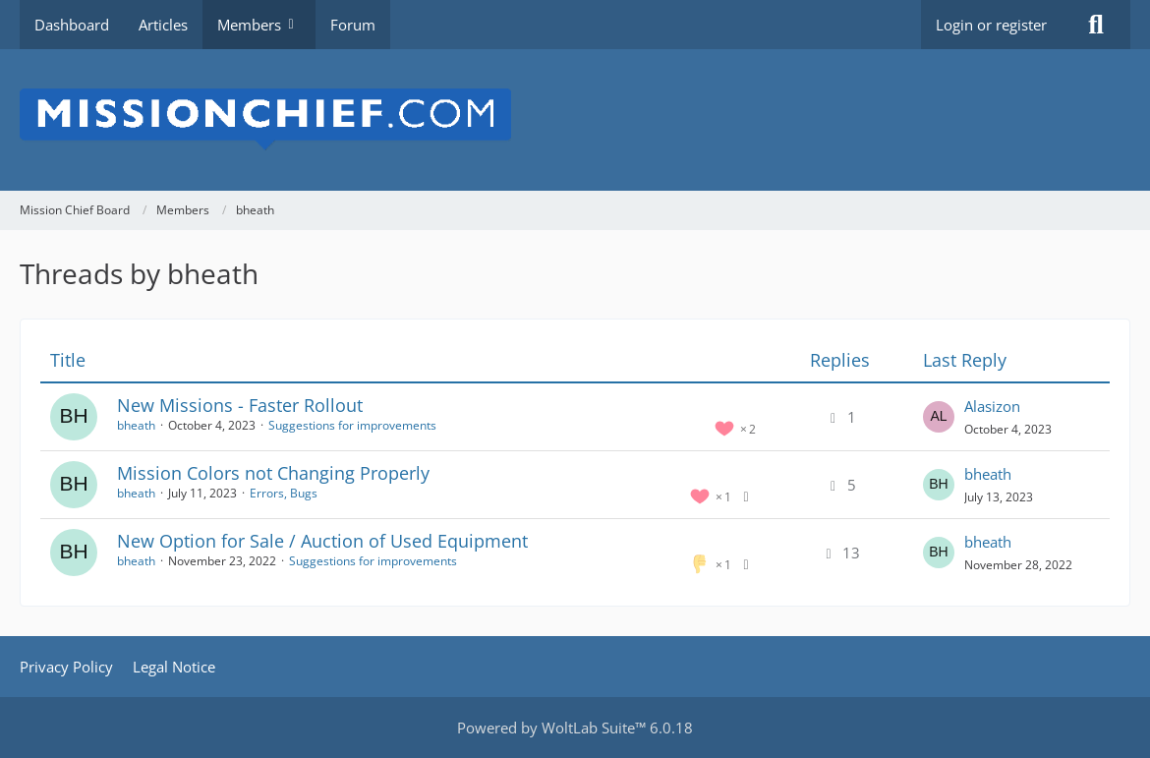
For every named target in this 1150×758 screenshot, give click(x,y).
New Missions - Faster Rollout (240, 405)
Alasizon (992, 406)
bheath (136, 425)
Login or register (991, 24)
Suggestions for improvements (352, 425)
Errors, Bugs (283, 493)
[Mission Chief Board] (575, 120)
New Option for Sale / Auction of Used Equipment (322, 541)
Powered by (575, 727)
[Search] (1096, 24)
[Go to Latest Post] (938, 417)
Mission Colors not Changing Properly (273, 473)
